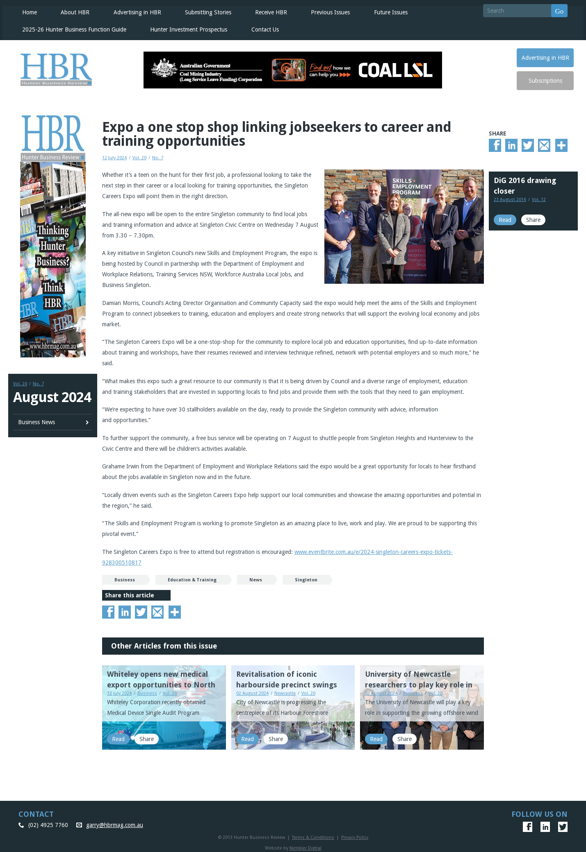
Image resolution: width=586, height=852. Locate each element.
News (255, 578)
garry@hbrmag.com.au (114, 823)
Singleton (306, 578)
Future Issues (387, 10)
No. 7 (38, 382)
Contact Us (262, 28)
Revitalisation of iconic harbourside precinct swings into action (286, 683)
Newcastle (285, 691)
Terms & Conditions (313, 835)
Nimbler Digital (306, 846)
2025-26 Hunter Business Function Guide (72, 28)
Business (124, 578)
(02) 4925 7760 (48, 823)
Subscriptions (545, 79)
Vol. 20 (20, 382)
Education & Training (192, 578)
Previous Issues (326, 10)
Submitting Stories (205, 10)
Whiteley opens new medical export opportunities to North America (161, 683)
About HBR (72, 10)
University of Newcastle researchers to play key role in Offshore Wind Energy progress (421, 683)
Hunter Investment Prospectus (185, 28)
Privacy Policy (354, 835)
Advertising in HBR (134, 10)
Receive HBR (267, 10)
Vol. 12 (539, 198)
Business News (36, 420)
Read (118, 737)
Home (27, 10)
